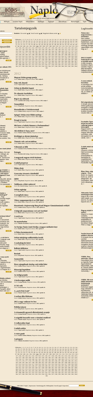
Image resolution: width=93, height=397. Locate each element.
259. (46, 59)
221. (46, 56)
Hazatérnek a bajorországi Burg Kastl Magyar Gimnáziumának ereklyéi (42, 206)
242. (53, 58)
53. (27, 43)
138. (23, 49)
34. (40, 41)
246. (66, 58)
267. (72, 59)
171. (69, 51)
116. (76, 46)
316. (46, 64)
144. (43, 49)
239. (43, 58)
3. (25, 39)
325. (76, 64)
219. (40, 56)
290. (23, 63)
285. (69, 61)
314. (40, 64)
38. (50, 41)
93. (68, 44)
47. (74, 41)
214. (23, 56)
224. (56, 56)
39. (53, 41)
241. (49, 58)
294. (36, 63)
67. (63, 43)
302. (63, 63)
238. (40, 58)
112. (63, 46)
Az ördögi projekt (21, 275)
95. (74, 44)
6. (31, 39)
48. (76, 41)
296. (43, 63)
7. (33, 39)
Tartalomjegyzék (40, 386)
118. (20, 48)
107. (47, 46)
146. (49, 49)
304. (69, 63)
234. (26, 58)
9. (37, 39)
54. (29, 43)
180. (36, 53)
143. (40, 49)
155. (17, 51)
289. (20, 63)
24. (76, 39)
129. (56, 48)
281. (56, 61)
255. (33, 59)
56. (34, 43)
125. (43, 48)
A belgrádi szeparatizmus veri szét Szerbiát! (31, 211)
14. (50, 39)
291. (26, 63)
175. (20, 53)
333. (40, 66)
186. (56, 53)
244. (59, 58)
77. (27, 44)
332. (36, 66)
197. (30, 54)
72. (76, 43)
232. (20, 58)
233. (23, 58)
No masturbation (20, 222)
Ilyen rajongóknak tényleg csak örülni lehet (30, 264)
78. (29, 44)
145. (46, 49)
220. (43, 56)
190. (69, 53)
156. (20, 51)
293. (33, 63)
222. (49, 56)
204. (53, 54)
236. (33, 58)
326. (17, 66)
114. (70, 46)
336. (49, 66)
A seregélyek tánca (21, 195)
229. (72, 56)
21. (68, 39)
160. (33, 51)
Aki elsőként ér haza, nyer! (24, 131)
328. (23, 66)
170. (66, 51)
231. (17, 58)
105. (40, 46)
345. (47, 68)
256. (36, 59)
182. (43, 53)
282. (59, 61)
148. (56, 49)
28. (24, 41)
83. (42, 44)
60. (45, 43)
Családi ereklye (20, 328)
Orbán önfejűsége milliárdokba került (28, 238)
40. (55, 41)
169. (63, 51)
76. (24, 44)
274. (33, 61)
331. (33, 66)
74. (19, 44)
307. (17, 64)
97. (16, 46)
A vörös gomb (19, 334)
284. (66, 61)
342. (69, 66)
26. (19, 41)
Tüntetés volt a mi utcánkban (25, 141)
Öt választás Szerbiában (23, 93)
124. (40, 48)
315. (43, 64)
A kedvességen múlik (22, 280)
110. (57, 46)
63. (53, 43)
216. (30, 56)
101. (27, 46)
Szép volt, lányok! (21, 83)
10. (40, 39)
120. (26, 48)
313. (36, 64)
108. (50, 46)
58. (40, 43)
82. (40, 44)
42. (61, 41)
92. (66, 44)
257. (40, 59)
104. (37, 46)
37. (48, 41)
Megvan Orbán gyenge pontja (25, 77)
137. (20, 49)
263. (59, 59)
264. (63, 59)
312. (33, 64)
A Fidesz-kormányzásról (23, 232)
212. (17, 56)
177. (26, 53)
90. (61, 44)
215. (26, 56)
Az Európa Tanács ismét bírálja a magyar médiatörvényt (35, 227)
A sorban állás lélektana (23, 296)
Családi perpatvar (21, 163)
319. (56, 64)
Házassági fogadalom (22, 270)
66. (61, 43)
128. (53, 48)
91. (63, 44)
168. (59, 51)
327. (20, 66)
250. (17, 59)
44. (66, 41)
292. (30, 63)
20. (66, 39)
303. (66, 63)
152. (69, 49)
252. (23, 59)
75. (21, 44)
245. (63, 58)
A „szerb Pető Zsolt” (22, 291)
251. (20, 59)
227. (66, 56)
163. (43, 51)
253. (26, 59)
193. (17, 54)
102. (31, 46)
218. (36, 56)
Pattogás (17, 152)
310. (27, 64)
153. (72, 49)
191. (72, 53)
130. (59, 48)
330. (30, 66)
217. (33, 56)
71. (74, 43)
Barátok (17, 254)
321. (63, 64)
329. (26, 66)
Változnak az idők (21, 147)
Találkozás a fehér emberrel (24, 184)
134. (72, 48)
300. (56, 63)
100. (24, 46)
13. (48, 39)
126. (46, 48)
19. (63, 39)
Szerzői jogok (58, 386)
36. (45, 41)
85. (48, 44)
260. (49, 59)
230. (76, 56)
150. (63, 49)
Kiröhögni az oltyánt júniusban (26, 136)
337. (53, 66)
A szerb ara (18, 216)
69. (68, 43)
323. (69, 64)
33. (37, 41)
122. (33, 48)
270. (20, 61)
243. (56, 58)
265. (66, 59)
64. (55, 43)
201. (43, 54)
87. (53, 44)
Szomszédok (19, 259)
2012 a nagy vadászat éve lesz (25, 302)
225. (59, 56)
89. (58, 44)
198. (33, 54)
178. (30, 53)
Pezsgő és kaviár (20, 120)
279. (49, 61)
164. (46, 51)
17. (58, 39)
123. (36, 48)
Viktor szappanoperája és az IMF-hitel (29, 200)
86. (50, 44)
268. (76, 59)
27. (21, 41)
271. (23, 61)
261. (53, 59)
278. (46, 61)
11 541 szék (18, 286)
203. (49, 54)
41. (58, 41)
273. (30, 61)
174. (17, 53)
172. (72, 51)
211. (76, 54)
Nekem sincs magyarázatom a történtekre (86, 34)
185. (53, 53)
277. (43, 61)
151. (66, 49)
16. (55, 39)
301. (59, 63)
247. (69, 58)
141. (33, 49)
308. (20, 64)
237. (36, 58)
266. (69, 59)
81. (37, 44)
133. (69, 48)
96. (76, 44)
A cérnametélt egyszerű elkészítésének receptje (32, 312)
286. (72, 61)
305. (72, 63)
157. (23, 51)
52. (24, 43)
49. (16, 43)
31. (32, 41)
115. (73, 46)
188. (63, 53)
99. (21, 46)
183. (46, 53)
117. (17, 48)
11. (42, 39)
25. (16, 41)
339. (59, 66)
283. (63, 61)
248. (72, 58)
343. (72, 66)
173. (76, 51)
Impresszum (32, 386)
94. (71, 44)
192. (76, 53)
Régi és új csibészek (21, 99)
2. (24, 39)
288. (17, 63)
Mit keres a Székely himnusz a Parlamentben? (31, 125)
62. (50, 43)
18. (61, 39)
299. (53, 63)
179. (33, 53)
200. (40, 54)
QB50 (16, 179)
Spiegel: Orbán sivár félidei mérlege (28, 115)
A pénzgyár (18, 339)
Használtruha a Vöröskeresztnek (26, 109)
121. (30, 48)
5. (29, 39)
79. (32, 44)
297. (46, 63)
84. (45, 44)
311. (30, 64)
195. (23, 54)
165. (49, 51)
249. (76, 58)
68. (66, 43)
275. (36, 61)
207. (63, 54)
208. (66, 54)
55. (32, 43)
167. (56, 51)
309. (23, 64)
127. (49, 48)
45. (68, 41)
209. (69, 54)
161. (36, 51)
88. (55, 44)
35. (42, 41)
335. (46, 66)
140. (30, 49)
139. (26, 49)
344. (76, 66)
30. (29, 41)
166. (53, 51)
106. (44, 46)
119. (23, 48)
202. (46, 54)
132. (66, 48)
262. (56, 59)
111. (60, 46)
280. (53, 61)
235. (30, 58)
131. (63, 48)
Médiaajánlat (49, 386)
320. (59, 64)
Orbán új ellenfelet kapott (24, 88)
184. (49, 53)
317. (49, 64)
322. (66, 64)
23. (74, 39)
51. (21, 43)
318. (53, 64)
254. (30, 59)
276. (40, 61)
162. (40, 51)
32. (34, 41)
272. (26, 61)
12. (45, 39)
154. (76, 49)
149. (59, 49)
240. (46, 58)
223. (53, 56)
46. (71, 41)
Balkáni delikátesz (21, 248)
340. (63, 66)
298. (49, 63)
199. (36, 54)
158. (26, 51)
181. (40, 53)
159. (30, 51)
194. (20, 54)
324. (72, 64)
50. (19, 43)
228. (69, 56)
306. (76, 63)
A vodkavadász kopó (22, 323)
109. (54, 46)
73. (16, 44)
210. (72, 54)
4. (27, 39)
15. (53, 39)
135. (76, 48)
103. (34, 46)
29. (27, 41)
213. (20, 56)
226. (63, 56)
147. (53, 49)
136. (17, 49)
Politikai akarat (20, 307)
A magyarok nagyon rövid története (27, 157)
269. (17, 61)
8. (35, 39)
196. (27, 54)
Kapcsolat (65, 386)
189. (66, 53)
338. (56, 66)
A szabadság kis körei (22, 243)
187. (59, 53)
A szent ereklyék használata (86, 82)
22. (71, 39)
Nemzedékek (19, 104)
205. (56, 54)
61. (48, 43)
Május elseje (19, 168)
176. (23, 53)
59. (42, 43)
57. (37, 43)
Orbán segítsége (20, 189)
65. (58, 43)
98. (19, 46)
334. (43, 66)
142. (36, 49)
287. (76, 61)
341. (66, 66)
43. (63, 41)
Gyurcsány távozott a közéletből (26, 173)
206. (59, 54)
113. (67, 46)
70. (71, 43)
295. (40, 63)
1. (22, 39)
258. (43, 59)
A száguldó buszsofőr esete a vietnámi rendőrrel (32, 318)
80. (34, 44)
